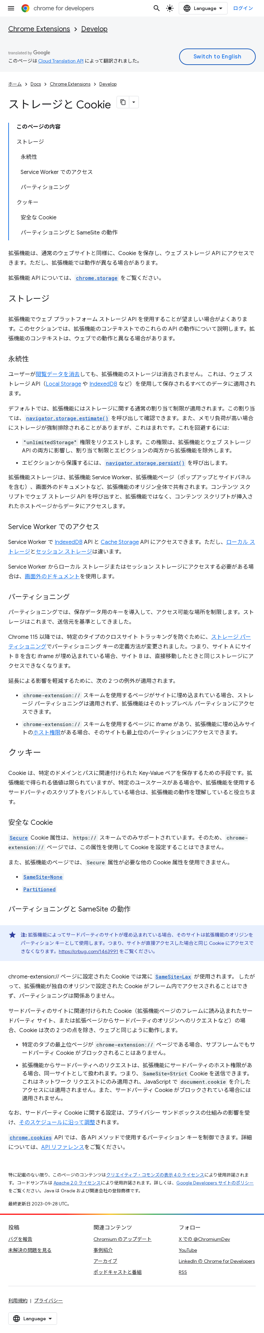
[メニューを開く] (11, 8)
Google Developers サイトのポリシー (215, 1183)
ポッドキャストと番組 (118, 1272)
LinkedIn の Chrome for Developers (217, 1261)
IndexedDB (103, 384)
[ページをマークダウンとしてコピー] (123, 102)
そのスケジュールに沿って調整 (57, 1122)
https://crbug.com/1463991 (88, 951)
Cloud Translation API (61, 61)
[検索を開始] (157, 8)
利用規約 (18, 1300)
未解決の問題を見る (30, 1250)
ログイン (243, 8)
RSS (183, 1272)
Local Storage (63, 384)
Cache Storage (120, 542)
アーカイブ (105, 1261)
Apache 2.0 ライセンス (77, 1183)
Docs (36, 84)
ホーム (15, 84)
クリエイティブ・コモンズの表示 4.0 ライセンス (155, 1175)
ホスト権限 (46, 732)
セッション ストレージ (64, 551)
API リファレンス (62, 1147)
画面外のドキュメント (52, 576)
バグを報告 (20, 1239)
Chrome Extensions (39, 29)
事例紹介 (103, 1250)
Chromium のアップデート (123, 1239)
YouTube (188, 1250)
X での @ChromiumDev (204, 1239)
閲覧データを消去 (58, 374)
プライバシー (48, 1300)
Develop (94, 29)
